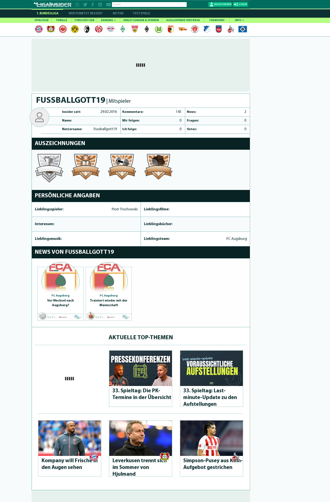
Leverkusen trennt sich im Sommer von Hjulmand (139, 467)
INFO (239, 20)
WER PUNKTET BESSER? (85, 13)
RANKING (108, 20)
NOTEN (118, 13)
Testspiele (141, 13)
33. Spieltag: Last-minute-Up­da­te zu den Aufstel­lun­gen (210, 397)
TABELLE (61, 20)
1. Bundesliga (47, 13)
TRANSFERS (217, 20)
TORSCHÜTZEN (84, 20)
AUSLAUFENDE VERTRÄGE (183, 20)
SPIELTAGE (42, 20)
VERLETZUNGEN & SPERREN (141, 20)
